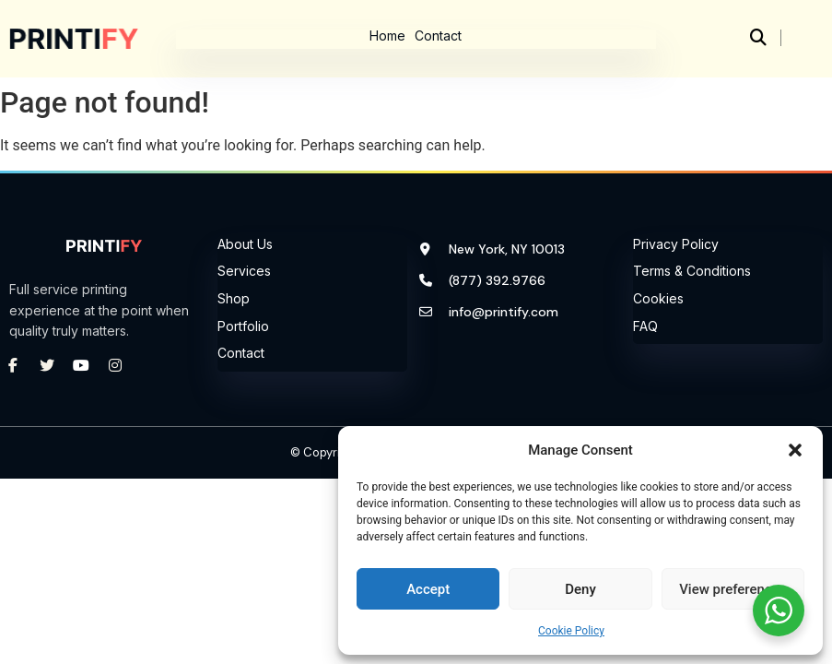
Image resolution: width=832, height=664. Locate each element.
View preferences (732, 589)
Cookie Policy (571, 630)
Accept (428, 589)
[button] (795, 450)
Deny (580, 589)
